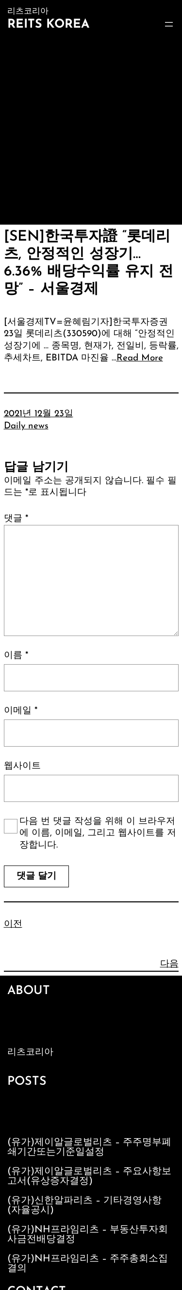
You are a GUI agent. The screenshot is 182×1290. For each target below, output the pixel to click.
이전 (13, 924)
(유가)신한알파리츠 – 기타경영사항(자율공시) (84, 1205)
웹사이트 (22, 766)
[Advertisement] (91, 129)
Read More (139, 358)
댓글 (16, 518)
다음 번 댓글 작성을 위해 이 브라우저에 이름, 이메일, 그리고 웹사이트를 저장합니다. (97, 833)
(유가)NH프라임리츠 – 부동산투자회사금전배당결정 (87, 1234)
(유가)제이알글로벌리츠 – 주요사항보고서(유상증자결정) (89, 1176)
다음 (169, 964)
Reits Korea (48, 24)
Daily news (26, 426)
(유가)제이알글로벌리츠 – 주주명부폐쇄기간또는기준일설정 (89, 1147)
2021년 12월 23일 (38, 414)
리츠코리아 (30, 1052)
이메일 (20, 711)
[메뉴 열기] (169, 24)
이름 (16, 655)
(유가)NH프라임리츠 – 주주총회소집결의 (87, 1264)
